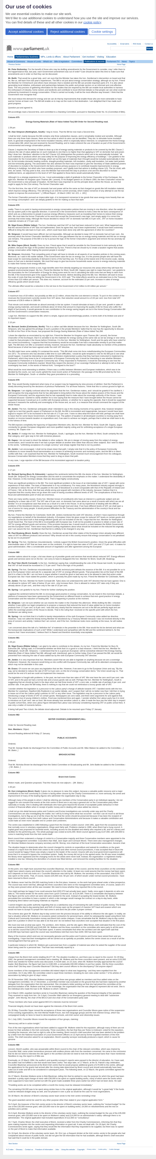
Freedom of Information (44, 1149)
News (124, 61)
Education (111, 57)
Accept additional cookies (26, 31)
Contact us (149, 44)
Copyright (81, 1149)
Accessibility (112, 44)
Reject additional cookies (67, 31)
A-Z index (10, 1149)
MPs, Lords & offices (51, 57)
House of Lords (34, 61)
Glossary (19, 1149)
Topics (132, 61)
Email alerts (124, 44)
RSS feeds (137, 44)
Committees (77, 61)
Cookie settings (102, 31)
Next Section (13, 1144)
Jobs (57, 1149)
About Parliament (71, 57)
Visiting (100, 57)
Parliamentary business (27, 57)
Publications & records (95, 61)
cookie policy (92, 22)
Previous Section (15, 64)
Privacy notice (91, 1149)
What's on (47, 61)
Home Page (121, 64)
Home (10, 57)
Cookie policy (102, 1149)
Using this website (68, 1149)
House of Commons (16, 61)
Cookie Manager (114, 1149)
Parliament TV (113, 61)
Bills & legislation (61, 61)
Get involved (88, 57)
